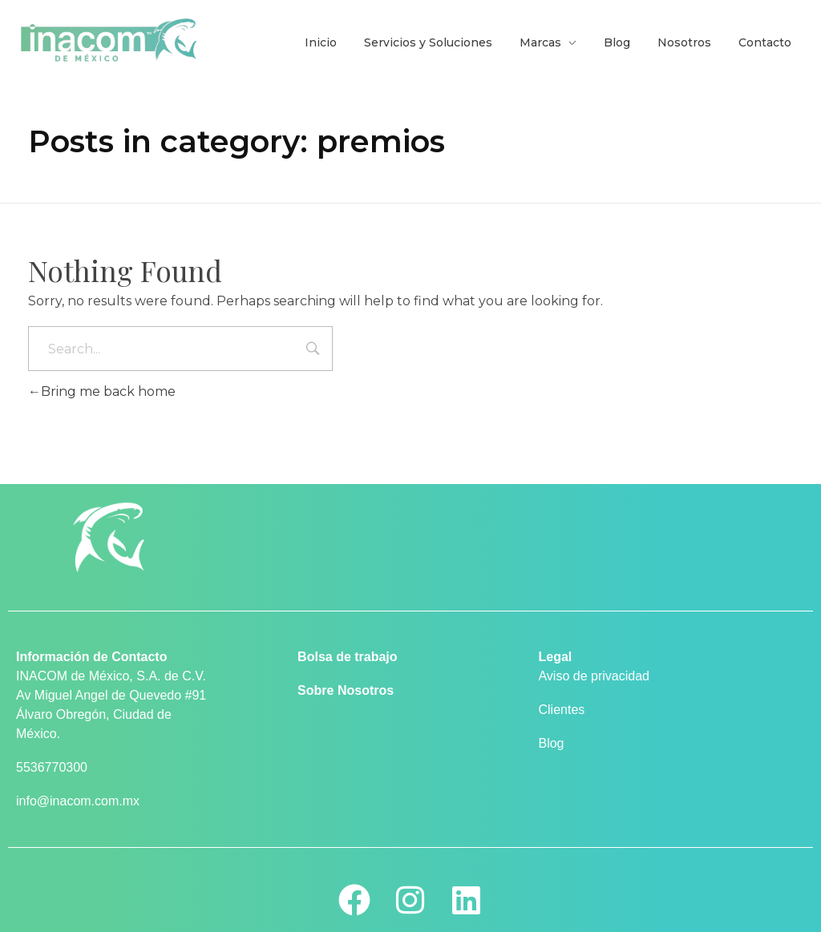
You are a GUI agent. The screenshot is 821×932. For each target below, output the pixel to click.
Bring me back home (102, 391)
